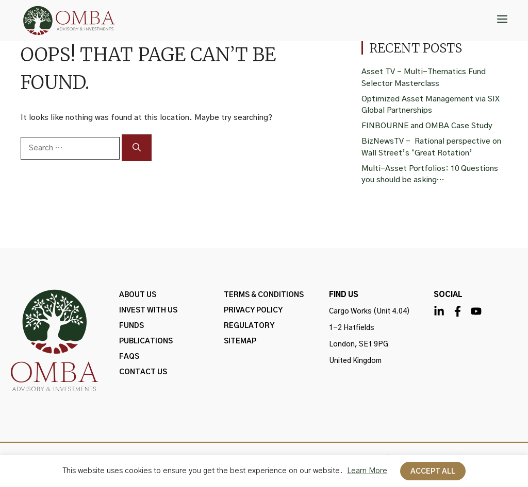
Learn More (367, 471)
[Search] (137, 147)
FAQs (129, 356)
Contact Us (143, 372)
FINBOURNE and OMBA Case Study (426, 126)
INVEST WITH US (148, 310)
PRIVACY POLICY (253, 310)
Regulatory (249, 325)
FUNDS (131, 325)
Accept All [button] (432, 471)
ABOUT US (137, 295)
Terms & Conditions (264, 295)
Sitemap (240, 341)
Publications (146, 341)
